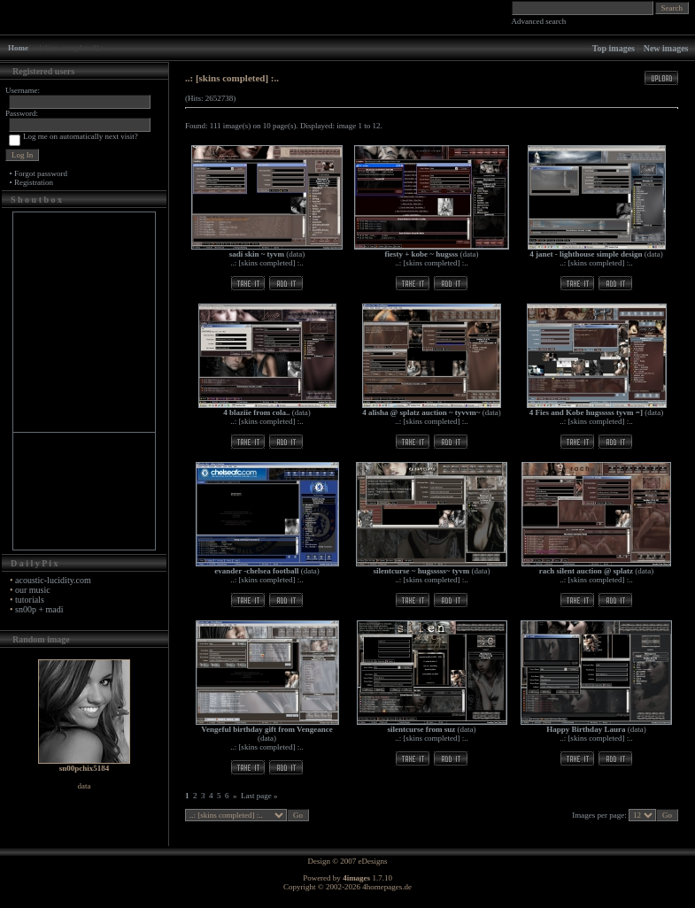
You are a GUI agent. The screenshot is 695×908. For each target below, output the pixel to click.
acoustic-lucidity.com (53, 580)
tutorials (29, 599)
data (295, 254)
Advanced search (539, 21)
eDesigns (373, 861)
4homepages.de (387, 886)
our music (32, 590)
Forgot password (40, 173)
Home (18, 47)
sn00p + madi (39, 609)
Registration (33, 182)
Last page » (259, 795)
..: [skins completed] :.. (267, 262)
